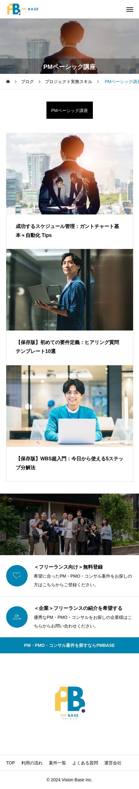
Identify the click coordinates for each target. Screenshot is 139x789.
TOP (10, 762)
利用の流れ (32, 762)
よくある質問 (85, 762)
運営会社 (112, 762)
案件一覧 (57, 762)
